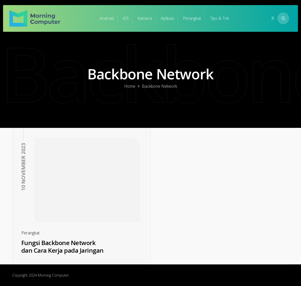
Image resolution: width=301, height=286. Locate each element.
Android (107, 18)
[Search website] (283, 18)
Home (129, 86)
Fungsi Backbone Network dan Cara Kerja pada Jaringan (62, 246)
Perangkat (192, 18)
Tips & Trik (219, 18)
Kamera (145, 18)
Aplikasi (167, 18)
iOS (126, 18)
